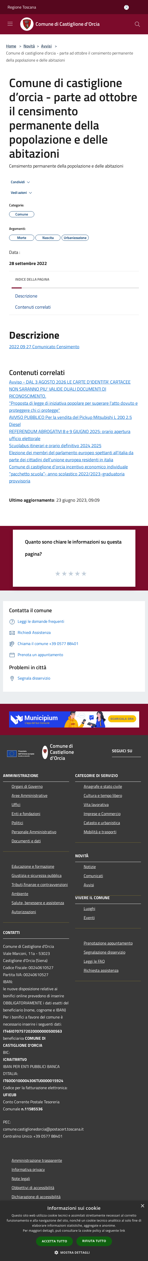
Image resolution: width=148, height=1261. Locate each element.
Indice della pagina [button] (32, 279)
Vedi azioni (22, 193)
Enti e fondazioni (26, 814)
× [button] (142, 1206)
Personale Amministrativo (34, 832)
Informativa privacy (28, 1169)
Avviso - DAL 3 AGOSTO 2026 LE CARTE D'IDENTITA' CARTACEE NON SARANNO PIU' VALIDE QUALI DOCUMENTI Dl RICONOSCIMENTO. (70, 389)
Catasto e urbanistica (102, 823)
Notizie (90, 867)
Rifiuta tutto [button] (94, 1241)
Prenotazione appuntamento (108, 943)
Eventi (89, 918)
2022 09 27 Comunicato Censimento (44, 346)
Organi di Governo (27, 786)
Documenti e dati (26, 841)
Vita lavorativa (96, 804)
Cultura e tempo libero (103, 795)
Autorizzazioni (24, 912)
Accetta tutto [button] (54, 1241)
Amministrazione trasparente (37, 1160)
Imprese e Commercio (102, 814)
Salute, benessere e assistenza (38, 903)
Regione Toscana (22, 7)
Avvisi (46, 46)
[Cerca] (137, 24)
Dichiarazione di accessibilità (36, 1197)
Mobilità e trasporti (100, 832)
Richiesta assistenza (101, 970)
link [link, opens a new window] (122, 1230)
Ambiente (20, 894)
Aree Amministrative (29, 795)
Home (11, 46)
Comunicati (93, 876)
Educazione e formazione (33, 866)
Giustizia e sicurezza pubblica (37, 875)
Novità (29, 46)
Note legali (21, 1178)
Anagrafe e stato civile (103, 786)
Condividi (21, 182)
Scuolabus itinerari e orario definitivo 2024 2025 (55, 445)
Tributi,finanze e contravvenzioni (40, 884)
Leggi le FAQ (94, 961)
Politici (17, 823)
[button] (74, 1252)
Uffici (16, 804)
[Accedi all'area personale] (126, 7)
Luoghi (89, 908)
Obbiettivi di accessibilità (33, 1188)
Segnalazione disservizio (104, 952)
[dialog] (74, 1231)
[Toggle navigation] (10, 24)
